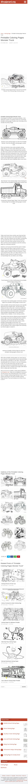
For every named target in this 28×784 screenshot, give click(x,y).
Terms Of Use (18, 775)
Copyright (13, 775)
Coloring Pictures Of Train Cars (8, 583)
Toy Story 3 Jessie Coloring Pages (12, 733)
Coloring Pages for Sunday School (12, 755)
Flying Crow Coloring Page (10, 744)
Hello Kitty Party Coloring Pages (8, 641)
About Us (24, 775)
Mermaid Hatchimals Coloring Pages (9, 661)
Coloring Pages (5, 42)
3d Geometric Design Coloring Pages (12, 749)
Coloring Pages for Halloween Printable (10, 622)
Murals (15, 764)
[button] (25, 2)
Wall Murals (3, 767)
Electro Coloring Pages (9, 728)
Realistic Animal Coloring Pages (11, 723)
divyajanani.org (8, 1)
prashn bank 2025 (19, 781)
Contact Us (8, 775)
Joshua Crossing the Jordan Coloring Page (11, 603)
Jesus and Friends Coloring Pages (12, 739)
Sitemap (3, 775)
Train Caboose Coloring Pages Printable (10, 680)
